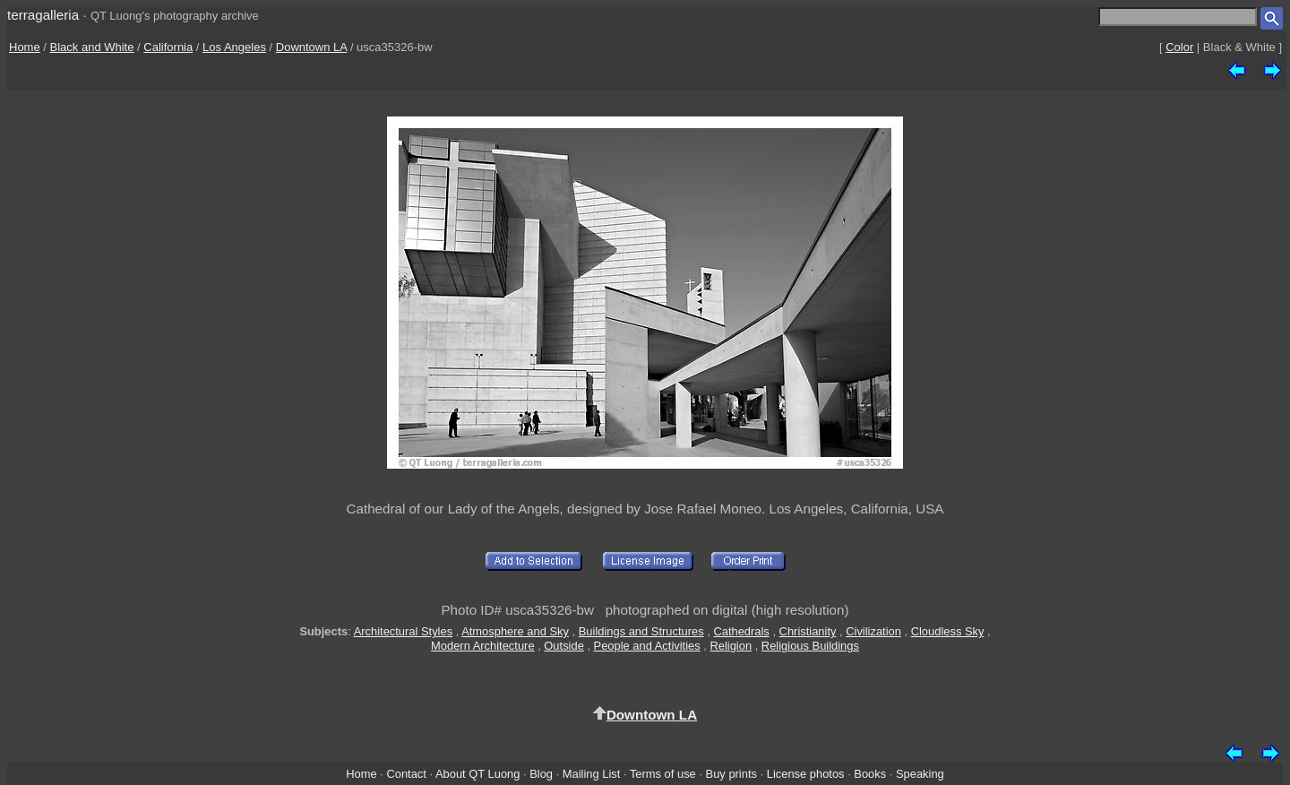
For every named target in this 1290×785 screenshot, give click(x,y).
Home (24, 47)
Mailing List (592, 774)
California (168, 47)
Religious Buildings (810, 645)
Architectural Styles (403, 631)
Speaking (920, 774)
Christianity (808, 631)
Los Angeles (234, 47)
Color (1179, 47)
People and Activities (647, 645)
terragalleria (43, 14)
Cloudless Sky (948, 631)
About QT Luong (477, 774)
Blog (541, 774)
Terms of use (663, 774)
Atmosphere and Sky (515, 631)
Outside (563, 645)
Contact (406, 774)
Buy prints (731, 774)
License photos (806, 774)
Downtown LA (312, 47)
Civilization (873, 631)
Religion (731, 645)
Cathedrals (741, 631)
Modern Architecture (483, 645)
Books (870, 774)
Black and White (92, 47)
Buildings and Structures (641, 631)
